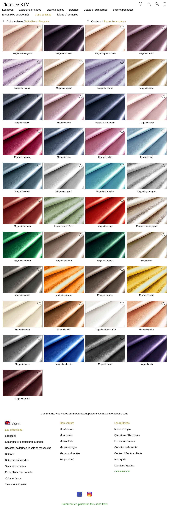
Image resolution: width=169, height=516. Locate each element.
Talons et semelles (67, 14)
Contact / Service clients (128, 453)
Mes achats (66, 441)
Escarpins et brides (30, 9)
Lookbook (7, 9)
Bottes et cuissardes (95, 9)
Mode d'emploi (122, 429)
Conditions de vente (125, 447)
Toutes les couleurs (115, 21)
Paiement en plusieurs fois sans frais (85, 504)
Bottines (73, 9)
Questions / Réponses (127, 435)
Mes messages (68, 447)
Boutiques (120, 459)
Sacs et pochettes (123, 9)
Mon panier (66, 435)
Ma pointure (66, 459)
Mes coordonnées (70, 453)
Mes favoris (66, 429)
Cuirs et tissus (43, 14)
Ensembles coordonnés (15, 14)
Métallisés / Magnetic (37, 21)
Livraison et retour (124, 441)
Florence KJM (16, 4)
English (12, 423)
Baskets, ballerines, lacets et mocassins (28, 447)
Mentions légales (124, 465)
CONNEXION (122, 471)
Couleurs (96, 21)
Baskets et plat (55, 9)
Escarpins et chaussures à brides (24, 441)
